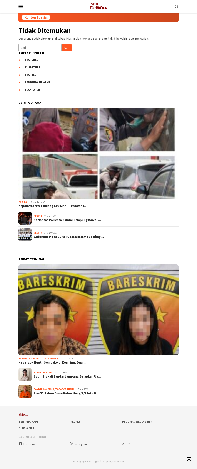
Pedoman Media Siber (137, 421)
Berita (22, 202)
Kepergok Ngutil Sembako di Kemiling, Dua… (52, 362)
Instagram (78, 444)
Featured (31, 60)
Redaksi (76, 421)
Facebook (26, 444)
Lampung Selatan (37, 82)
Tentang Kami (28, 421)
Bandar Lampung (28, 358)
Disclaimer (26, 428)
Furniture (32, 67)
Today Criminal (49, 358)
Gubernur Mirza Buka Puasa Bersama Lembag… (69, 237)
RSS (125, 444)
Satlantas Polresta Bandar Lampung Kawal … (67, 220)
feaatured (32, 90)
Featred (31, 75)
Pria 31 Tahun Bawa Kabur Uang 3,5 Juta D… (66, 393)
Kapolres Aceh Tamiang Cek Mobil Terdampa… (52, 206)
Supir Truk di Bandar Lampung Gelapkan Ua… (67, 376)
